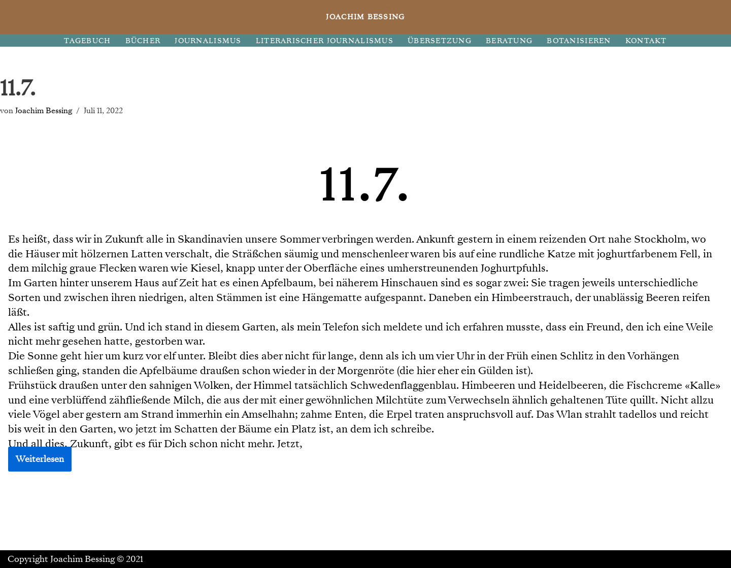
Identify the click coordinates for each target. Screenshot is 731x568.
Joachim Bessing (43, 110)
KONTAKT (646, 41)
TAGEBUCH (87, 41)
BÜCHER (143, 41)
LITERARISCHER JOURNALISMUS (324, 41)
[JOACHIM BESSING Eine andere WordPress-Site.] (366, 17)
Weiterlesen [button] (40, 459)
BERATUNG (509, 41)
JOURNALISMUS (208, 41)
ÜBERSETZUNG (440, 41)
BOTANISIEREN (579, 41)
